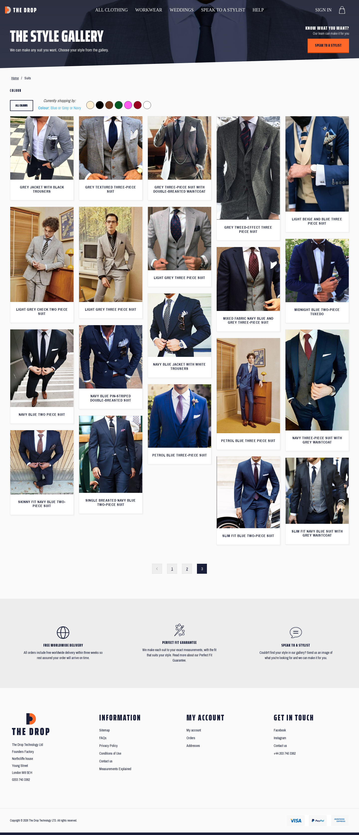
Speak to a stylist (328, 45)
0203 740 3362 (21, 780)
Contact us (105, 761)
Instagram (280, 738)
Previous (157, 569)
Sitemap (104, 730)
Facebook (280, 730)
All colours (21, 105)
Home (15, 78)
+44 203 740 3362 (285, 753)
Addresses (193, 746)
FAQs (102, 738)
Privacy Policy (108, 746)
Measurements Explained (115, 769)
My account (193, 730)
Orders (190, 738)
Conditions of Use (110, 753)
